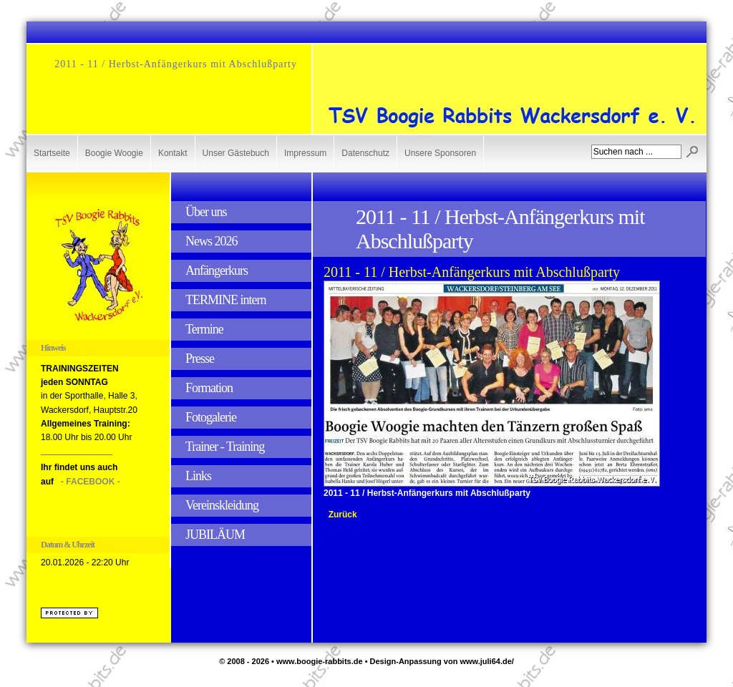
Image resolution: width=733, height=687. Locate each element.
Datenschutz (365, 153)
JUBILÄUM (215, 534)
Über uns (206, 212)
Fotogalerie (210, 417)
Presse (199, 358)
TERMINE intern (225, 300)
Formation (209, 388)
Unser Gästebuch (236, 153)
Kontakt (173, 153)
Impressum (305, 153)
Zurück (343, 515)
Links (198, 476)
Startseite (52, 153)
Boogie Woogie (114, 153)
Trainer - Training (224, 446)
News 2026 (211, 241)
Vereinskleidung (221, 505)
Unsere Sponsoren (440, 153)
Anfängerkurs (216, 270)
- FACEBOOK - (90, 482)
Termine (204, 329)
